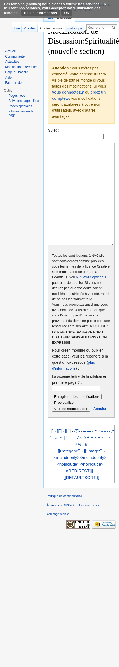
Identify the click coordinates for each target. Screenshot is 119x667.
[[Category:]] (69, 471)
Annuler (99, 429)
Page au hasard (16, 72)
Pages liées (16, 96)
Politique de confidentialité (64, 516)
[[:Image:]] (93, 471)
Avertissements (88, 525)
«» (103, 451)
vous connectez (66, 92)
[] (52, 451)
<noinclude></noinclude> (80, 484)
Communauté (15, 56)
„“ (112, 451)
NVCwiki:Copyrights (91, 297)
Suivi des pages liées (23, 101)
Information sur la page (21, 113)
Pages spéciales (20, 106)
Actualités (12, 62)
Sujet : (53, 130)
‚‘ (50, 457)
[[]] (59, 451)
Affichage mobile (58, 534)
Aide (8, 77)
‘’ (99, 451)
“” (95, 451)
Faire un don (14, 83)
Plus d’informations (40, 13)
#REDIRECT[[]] (80, 491)
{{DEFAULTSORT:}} (81, 497)
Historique (75, 28)
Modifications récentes (21, 67)
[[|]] (68, 451)
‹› (108, 451)
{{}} (77, 451)
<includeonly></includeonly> (80, 477)
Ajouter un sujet (51, 28)
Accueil (10, 51)
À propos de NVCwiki (61, 525)
